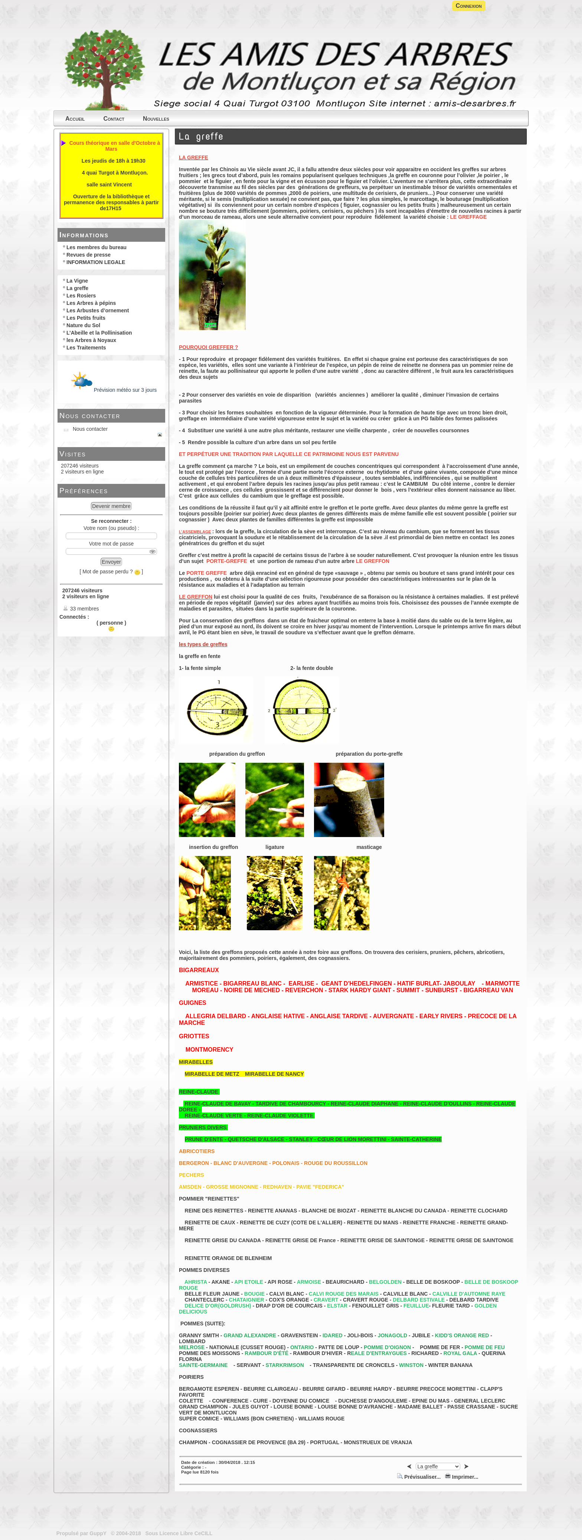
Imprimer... (461, 1477)
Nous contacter (89, 415)
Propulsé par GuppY (82, 1533)
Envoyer (111, 562)
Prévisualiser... (419, 1477)
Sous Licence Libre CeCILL (179, 1533)
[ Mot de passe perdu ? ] (111, 571)
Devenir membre (111, 506)
